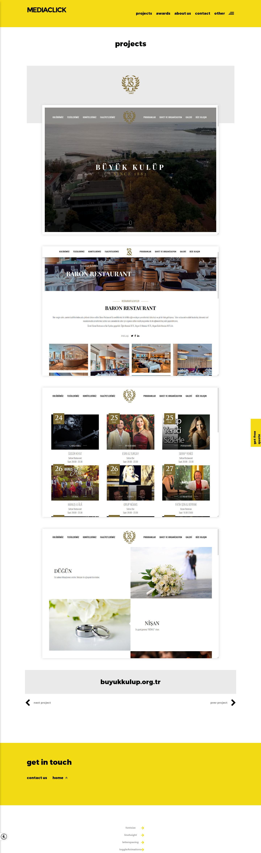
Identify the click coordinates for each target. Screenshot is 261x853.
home (60, 778)
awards (163, 13)
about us (182, 13)
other (219, 13)
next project (38, 702)
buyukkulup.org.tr (130, 682)
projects (144, 13)
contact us (37, 778)
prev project (223, 702)
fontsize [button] (131, 827)
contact (202, 13)
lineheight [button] (130, 834)
